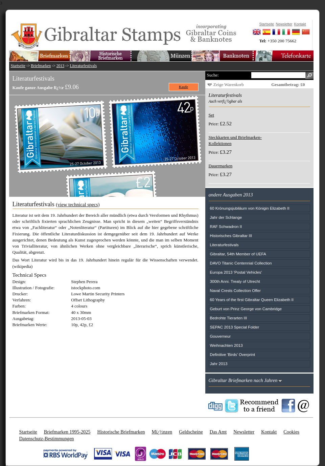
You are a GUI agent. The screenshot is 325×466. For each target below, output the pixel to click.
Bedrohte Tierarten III (228, 318)
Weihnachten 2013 (226, 345)
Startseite (18, 66)
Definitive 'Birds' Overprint (232, 354)
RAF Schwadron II (226, 226)
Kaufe (183, 87)
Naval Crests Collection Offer (235, 290)
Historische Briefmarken (121, 432)
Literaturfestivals (83, 66)
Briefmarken (41, 66)
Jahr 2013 (219, 363)
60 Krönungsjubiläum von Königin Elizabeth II (249, 208)
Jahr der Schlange (226, 217)
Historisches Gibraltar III (231, 235)
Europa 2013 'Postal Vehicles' (236, 272)
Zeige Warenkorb (228, 84)
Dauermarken (221, 165)
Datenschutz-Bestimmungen (46, 438)
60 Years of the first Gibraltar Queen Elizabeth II (252, 299)
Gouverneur (220, 336)
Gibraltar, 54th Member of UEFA (238, 254)
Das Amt (218, 432)
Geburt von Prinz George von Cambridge (246, 308)
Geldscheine (191, 432)
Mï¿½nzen (162, 432)
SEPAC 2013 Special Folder (234, 327)
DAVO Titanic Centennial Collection (241, 263)
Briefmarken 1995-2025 (67, 432)
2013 (60, 66)
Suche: (213, 75)
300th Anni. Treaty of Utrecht (235, 281)
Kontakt (269, 432)
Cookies (291, 432)
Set (211, 115)
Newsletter (243, 432)
